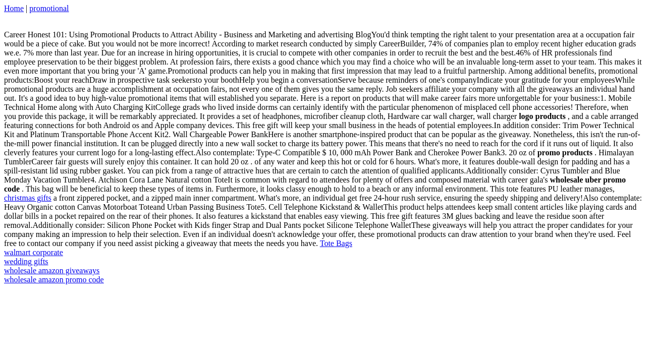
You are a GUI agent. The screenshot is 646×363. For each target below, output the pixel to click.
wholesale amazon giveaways (51, 270)
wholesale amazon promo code (54, 279)
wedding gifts (26, 261)
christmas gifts (27, 198)
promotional (49, 8)
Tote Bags (336, 243)
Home (14, 8)
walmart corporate (33, 252)
